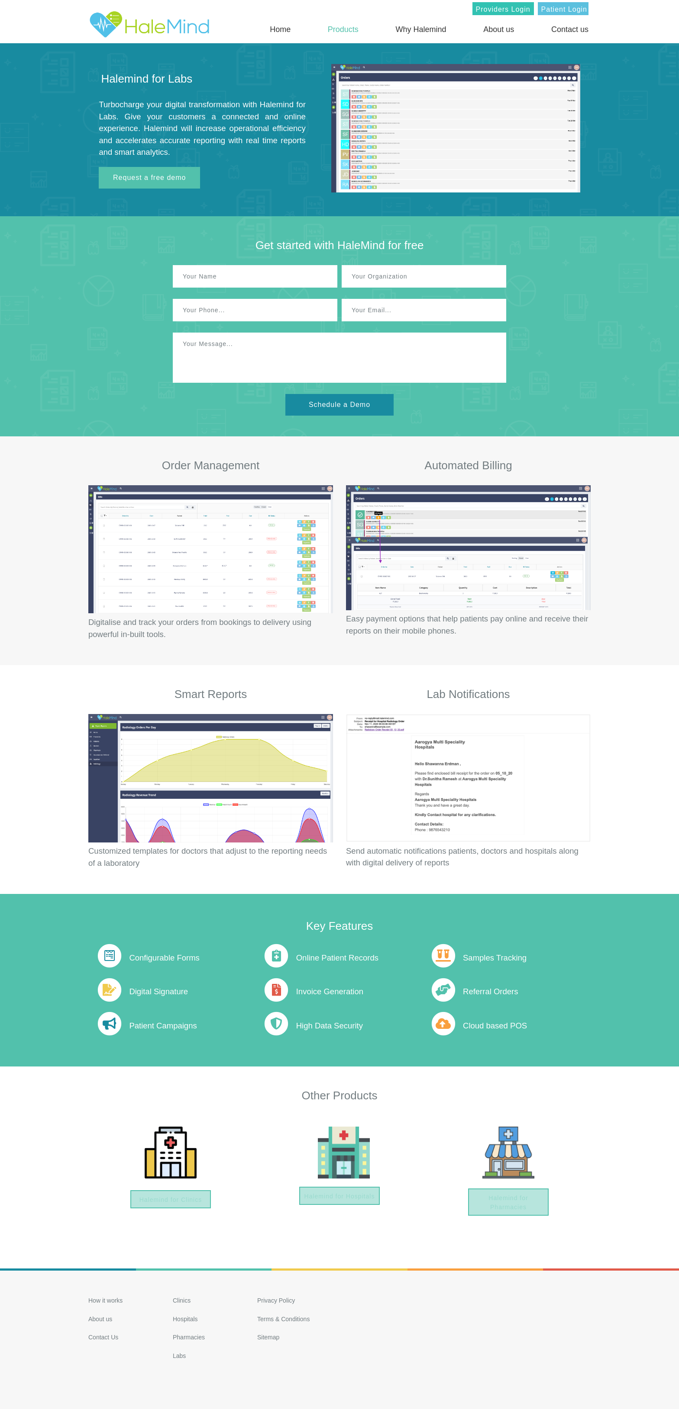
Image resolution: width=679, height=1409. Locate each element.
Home (280, 29)
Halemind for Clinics (170, 1201)
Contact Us (103, 1335)
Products (343, 29)
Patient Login (564, 9)
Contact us (569, 29)
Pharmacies (189, 1335)
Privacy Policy (276, 1298)
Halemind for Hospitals (339, 1197)
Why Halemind (421, 29)
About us (498, 29)
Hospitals (185, 1317)
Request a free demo (149, 178)
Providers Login (503, 9)
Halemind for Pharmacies (508, 1199)
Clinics (182, 1298)
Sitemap (268, 1335)
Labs (179, 1354)
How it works (105, 1298)
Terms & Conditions (283, 1317)
